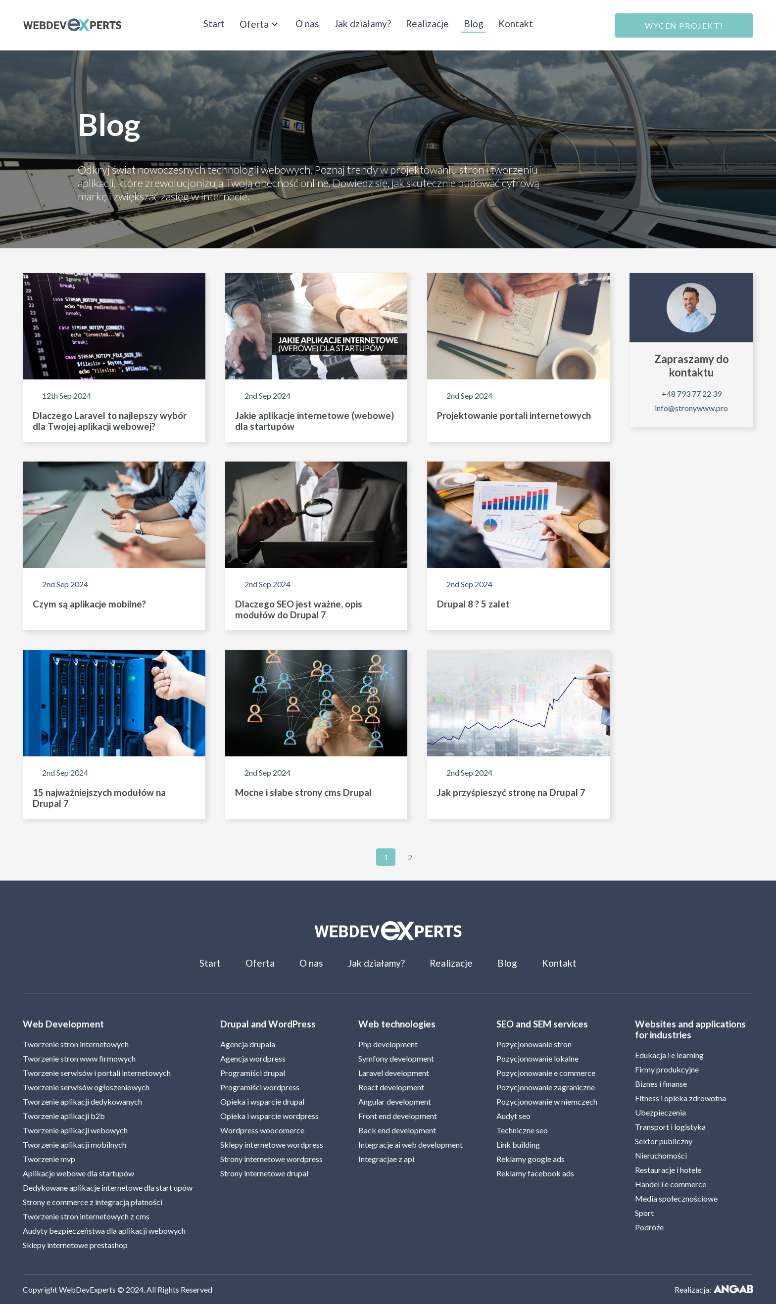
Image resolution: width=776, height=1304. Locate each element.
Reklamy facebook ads (535, 1173)
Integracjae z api (386, 1159)
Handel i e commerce (670, 1184)
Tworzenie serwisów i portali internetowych (97, 1072)
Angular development (394, 1101)
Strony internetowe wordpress (271, 1159)
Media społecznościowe (676, 1198)
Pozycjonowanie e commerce (545, 1072)
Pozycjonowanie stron (534, 1044)
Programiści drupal (252, 1072)
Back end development (397, 1130)
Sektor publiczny (663, 1141)
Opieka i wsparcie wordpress (269, 1115)
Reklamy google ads (530, 1159)
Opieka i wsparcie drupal (262, 1101)
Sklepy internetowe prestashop (75, 1245)
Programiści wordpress (259, 1087)
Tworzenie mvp (49, 1159)
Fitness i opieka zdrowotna (680, 1098)
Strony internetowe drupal (264, 1173)
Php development (388, 1044)
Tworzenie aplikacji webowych (75, 1130)
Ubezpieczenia (660, 1112)
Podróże (649, 1227)
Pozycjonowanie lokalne (537, 1058)
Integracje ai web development (410, 1144)
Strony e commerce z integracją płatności (92, 1202)
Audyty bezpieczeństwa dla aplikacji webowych (104, 1230)
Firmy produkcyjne (667, 1069)
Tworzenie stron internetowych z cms (86, 1216)
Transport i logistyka (670, 1126)
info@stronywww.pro (691, 408)
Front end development (397, 1115)
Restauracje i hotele (668, 1169)
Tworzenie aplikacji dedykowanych (82, 1101)
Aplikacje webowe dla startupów (78, 1173)
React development (391, 1087)
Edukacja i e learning (669, 1055)
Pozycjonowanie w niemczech (546, 1101)
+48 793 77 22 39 (692, 393)
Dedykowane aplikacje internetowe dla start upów (108, 1187)
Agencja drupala (247, 1044)
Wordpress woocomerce (262, 1130)
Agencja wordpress (253, 1058)
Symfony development (396, 1058)
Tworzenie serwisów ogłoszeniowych (86, 1087)
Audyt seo (513, 1115)
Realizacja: (714, 1289)
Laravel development (393, 1072)
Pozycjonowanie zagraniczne (545, 1087)
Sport (644, 1212)
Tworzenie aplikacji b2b (64, 1115)
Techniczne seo (522, 1130)
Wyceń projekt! (684, 25)
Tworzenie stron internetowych (76, 1044)
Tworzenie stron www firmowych (79, 1058)
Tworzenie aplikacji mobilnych (74, 1144)
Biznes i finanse (661, 1083)
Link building (518, 1144)
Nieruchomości (661, 1155)
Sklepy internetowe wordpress (271, 1144)
